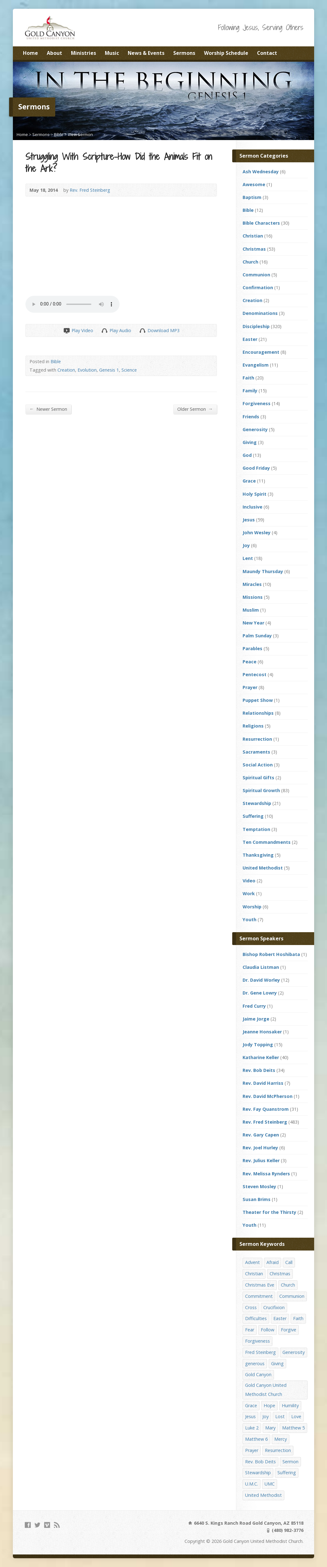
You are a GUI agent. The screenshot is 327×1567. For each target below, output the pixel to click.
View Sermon (80, 134)
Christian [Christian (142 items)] (254, 1274)
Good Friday (256, 468)
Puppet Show (258, 700)
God (247, 455)
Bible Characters (261, 223)
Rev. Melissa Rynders (266, 1174)
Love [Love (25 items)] (296, 1416)
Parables (252, 648)
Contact (267, 53)
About (54, 53)
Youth (249, 919)
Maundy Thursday (263, 571)
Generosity (255, 429)
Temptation (256, 829)
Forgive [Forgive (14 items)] (288, 1330)
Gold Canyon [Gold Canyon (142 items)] (258, 1374)
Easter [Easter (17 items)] (280, 1318)
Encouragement (261, 352)
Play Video (66, 330)
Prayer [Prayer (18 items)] (251, 1450)
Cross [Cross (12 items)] (251, 1307)
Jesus (249, 520)
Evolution (87, 370)
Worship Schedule (226, 53)
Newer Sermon (48, 409)
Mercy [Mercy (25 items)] (280, 1439)
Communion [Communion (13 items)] (291, 1296)
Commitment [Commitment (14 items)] (259, 1296)
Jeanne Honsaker (262, 1032)
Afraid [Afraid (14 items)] (272, 1262)
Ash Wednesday (261, 172)
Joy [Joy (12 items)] (265, 1416)
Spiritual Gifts (258, 778)
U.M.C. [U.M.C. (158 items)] (251, 1484)
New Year (253, 623)
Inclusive (252, 507)
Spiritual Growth (261, 790)
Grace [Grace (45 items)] (251, 1405)
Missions (253, 597)
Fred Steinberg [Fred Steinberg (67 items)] (260, 1352)
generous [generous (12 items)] (255, 1363)
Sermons (184, 53)
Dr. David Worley (261, 980)
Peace (249, 662)
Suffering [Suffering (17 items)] (286, 1473)
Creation (66, 370)
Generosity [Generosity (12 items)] (293, 1352)
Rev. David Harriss (263, 1083)
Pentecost (254, 674)
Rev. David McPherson (267, 1096)
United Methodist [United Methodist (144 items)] (263, 1495)
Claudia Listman (261, 967)
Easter (250, 339)
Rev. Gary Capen (261, 1135)
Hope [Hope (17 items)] (269, 1405)
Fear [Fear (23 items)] (249, 1330)
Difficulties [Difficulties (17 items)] (256, 1318)
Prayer (250, 687)
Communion (256, 275)
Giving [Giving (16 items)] (277, 1363)
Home (30, 53)
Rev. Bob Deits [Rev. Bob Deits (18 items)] (260, 1462)
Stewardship (257, 803)
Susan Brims (257, 1199)
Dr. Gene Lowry (260, 993)
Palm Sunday (257, 636)
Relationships (258, 713)
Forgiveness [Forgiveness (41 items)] (257, 1341)
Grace (249, 481)
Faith (248, 378)
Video (249, 881)
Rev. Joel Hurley (260, 1148)
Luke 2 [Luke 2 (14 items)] (252, 1428)
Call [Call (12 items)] (288, 1262)
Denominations (260, 313)
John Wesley (257, 532)
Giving (250, 442)
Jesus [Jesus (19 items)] (250, 1416)
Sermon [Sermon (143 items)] (290, 1462)
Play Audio (104, 330)
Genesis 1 (109, 370)
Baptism (252, 197)
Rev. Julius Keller (261, 1160)
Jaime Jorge (256, 1019)
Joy (246, 545)
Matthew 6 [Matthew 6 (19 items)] (256, 1439)
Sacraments (256, 752)
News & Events (146, 53)
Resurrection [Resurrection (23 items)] (278, 1450)
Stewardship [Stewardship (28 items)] (258, 1473)
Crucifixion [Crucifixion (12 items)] (274, 1307)
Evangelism (256, 365)
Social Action (258, 765)
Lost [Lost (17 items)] (280, 1416)
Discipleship (256, 326)
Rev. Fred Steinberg (90, 190)
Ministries (83, 53)
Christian (253, 236)
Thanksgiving (258, 855)
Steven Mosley (259, 1186)
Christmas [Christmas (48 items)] (280, 1274)
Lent (248, 558)
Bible (58, 134)
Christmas (254, 249)
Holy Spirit (254, 494)
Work (249, 893)
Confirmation (258, 287)
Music (112, 53)
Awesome (254, 184)
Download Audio (142, 330)
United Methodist (263, 868)
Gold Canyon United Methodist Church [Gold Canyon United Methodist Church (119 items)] (266, 1389)
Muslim (251, 610)
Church (250, 262)
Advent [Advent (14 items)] (252, 1262)
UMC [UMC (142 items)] (270, 1484)
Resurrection (257, 739)
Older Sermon (195, 409)
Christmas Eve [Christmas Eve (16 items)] (259, 1285)
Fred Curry (254, 1006)
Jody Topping (258, 1044)
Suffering (253, 816)
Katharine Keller (261, 1057)
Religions (253, 726)
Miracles (252, 584)
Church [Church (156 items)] (288, 1285)
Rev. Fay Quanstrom (266, 1109)
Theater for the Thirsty (269, 1212)
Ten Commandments (267, 842)
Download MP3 (163, 330)
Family (250, 391)
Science (129, 370)
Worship (252, 907)
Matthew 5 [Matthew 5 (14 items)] (293, 1428)
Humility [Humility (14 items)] (290, 1405)
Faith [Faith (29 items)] (298, 1318)
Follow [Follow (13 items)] (267, 1330)
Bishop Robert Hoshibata (271, 954)
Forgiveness (257, 403)
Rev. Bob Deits (259, 1070)
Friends (251, 417)
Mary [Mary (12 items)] (270, 1428)
